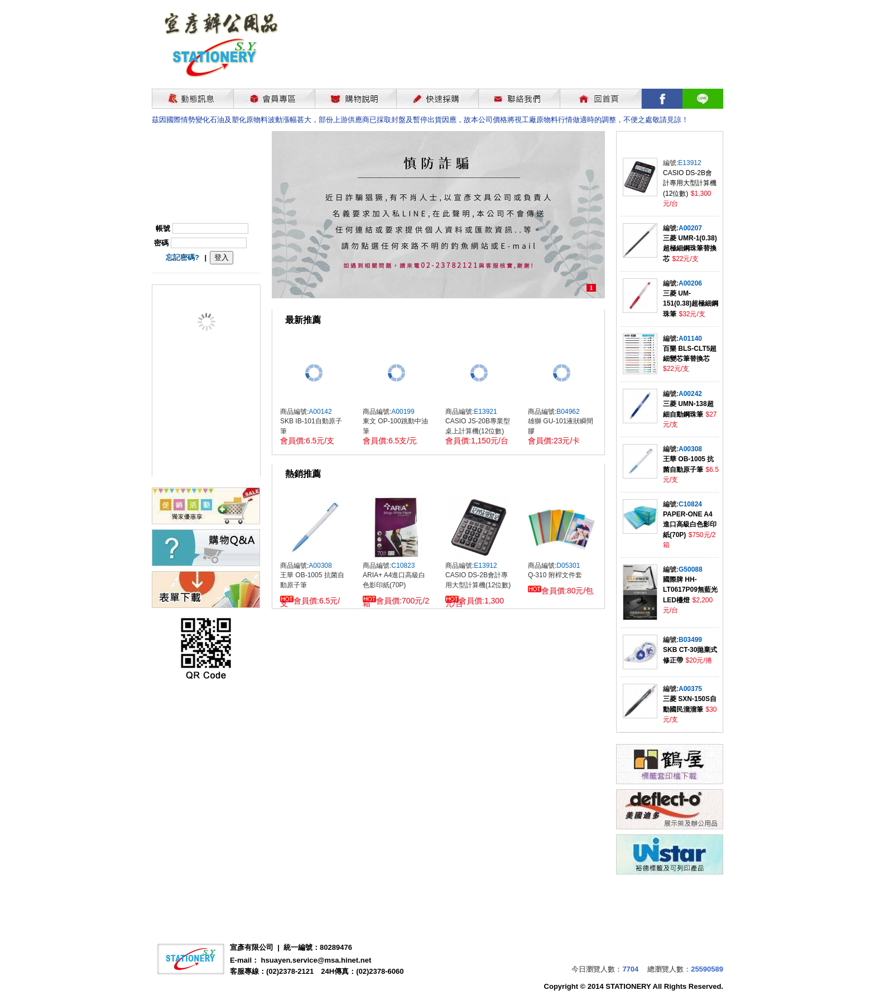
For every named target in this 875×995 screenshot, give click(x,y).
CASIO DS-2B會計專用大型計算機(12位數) (690, 183)
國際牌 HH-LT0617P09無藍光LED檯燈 (690, 590)
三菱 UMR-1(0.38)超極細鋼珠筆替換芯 (690, 248)
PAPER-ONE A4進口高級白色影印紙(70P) (690, 524)
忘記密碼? (182, 257)
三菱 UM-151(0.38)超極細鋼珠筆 (690, 303)
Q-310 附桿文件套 (555, 575)
